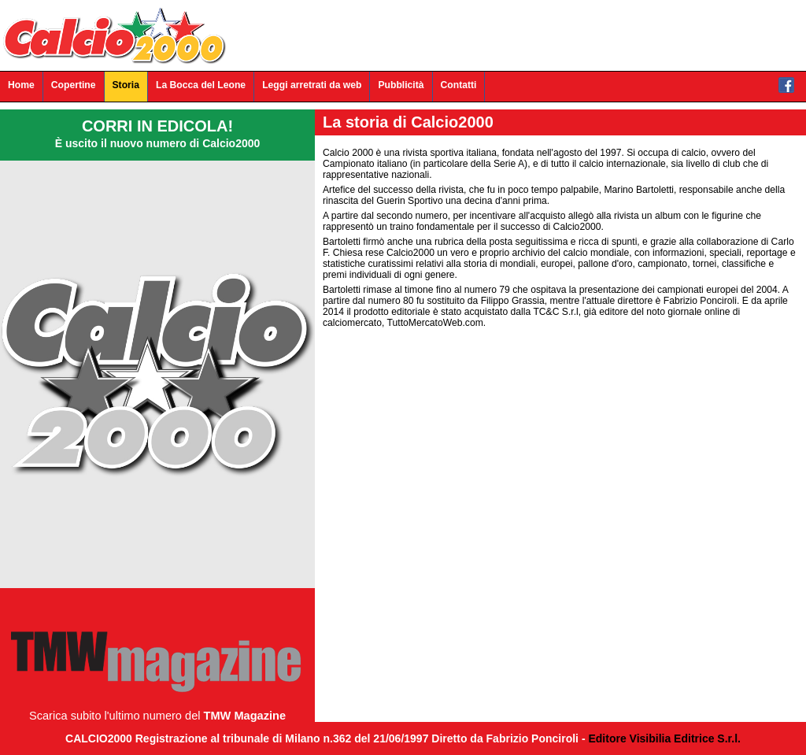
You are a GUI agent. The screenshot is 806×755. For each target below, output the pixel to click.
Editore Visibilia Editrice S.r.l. (664, 738)
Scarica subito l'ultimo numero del (157, 715)
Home (21, 85)
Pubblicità (400, 85)
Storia (126, 85)
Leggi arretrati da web (311, 85)
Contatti (459, 85)
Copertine (73, 85)
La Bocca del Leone (201, 85)
